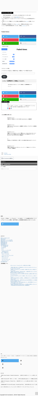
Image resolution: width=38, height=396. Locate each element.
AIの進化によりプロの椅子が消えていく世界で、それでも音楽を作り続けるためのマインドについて (21, 140)
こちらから (24, 25)
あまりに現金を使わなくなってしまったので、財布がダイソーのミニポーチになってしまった (17, 386)
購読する (3, 161)
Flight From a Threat (7, 154)
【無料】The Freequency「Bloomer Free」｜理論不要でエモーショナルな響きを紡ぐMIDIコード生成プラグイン (19, 382)
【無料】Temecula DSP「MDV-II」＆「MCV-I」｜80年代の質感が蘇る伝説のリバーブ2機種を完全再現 (19, 378)
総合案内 (17, 17)
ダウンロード (4, 49)
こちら (27, 21)
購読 (4, 76)
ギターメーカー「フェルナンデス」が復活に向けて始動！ (20, 265)
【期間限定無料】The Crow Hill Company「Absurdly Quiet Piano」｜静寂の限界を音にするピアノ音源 (19, 384)
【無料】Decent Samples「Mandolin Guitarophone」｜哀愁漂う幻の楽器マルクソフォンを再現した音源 (19, 376)
